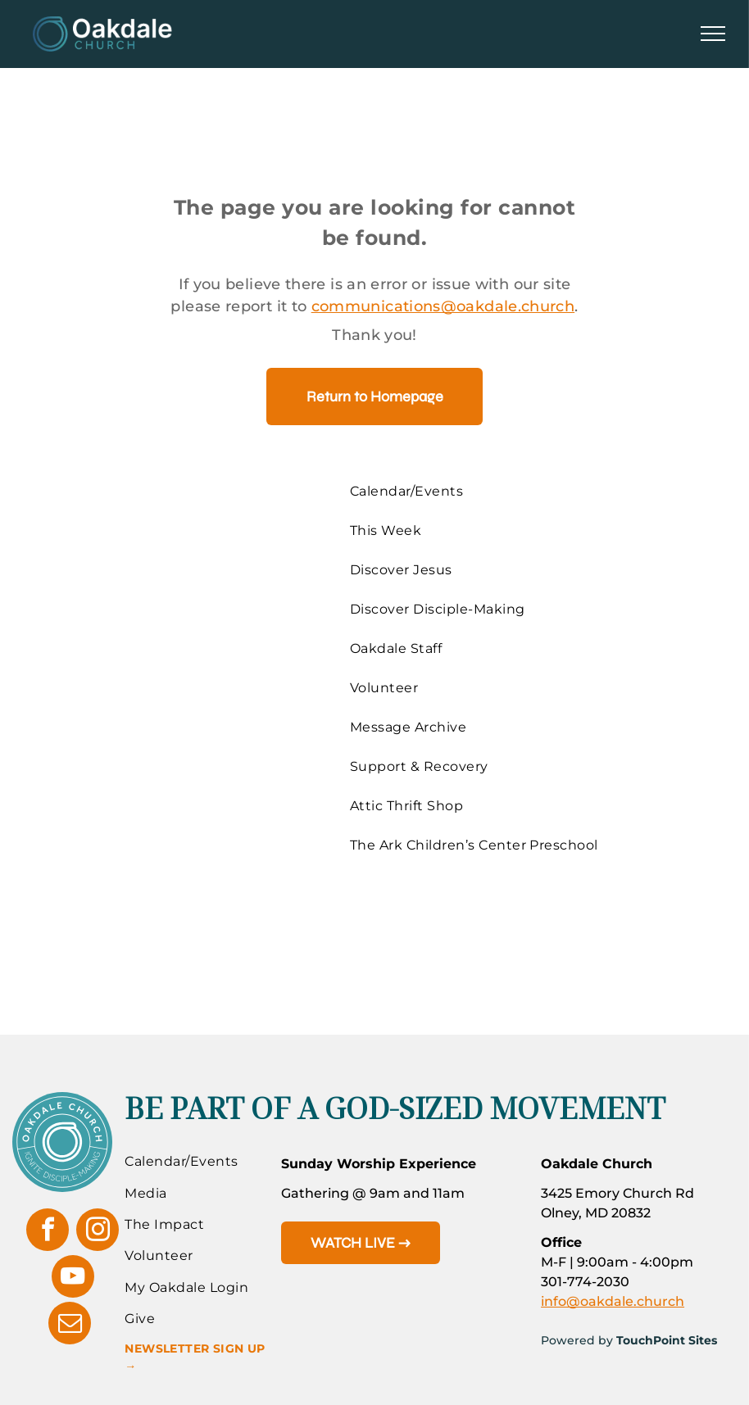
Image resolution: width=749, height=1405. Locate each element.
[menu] (713, 33)
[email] (69, 1325)
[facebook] (47, 1231)
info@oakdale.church (612, 1301)
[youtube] (73, 1278)
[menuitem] (480, 491)
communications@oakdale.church (442, 306)
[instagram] (97, 1231)
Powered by (577, 1340)
